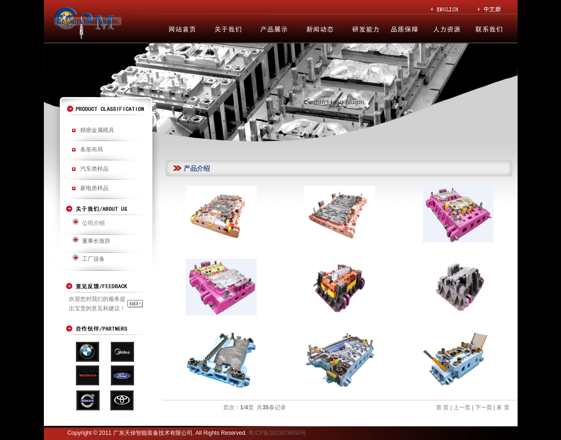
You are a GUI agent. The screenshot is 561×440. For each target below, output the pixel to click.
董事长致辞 (96, 241)
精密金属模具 (97, 130)
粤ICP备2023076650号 (277, 433)
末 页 (502, 407)
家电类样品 (94, 188)
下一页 (482, 407)
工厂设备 (93, 259)
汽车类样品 (94, 169)
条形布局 (91, 149)
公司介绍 (93, 223)
